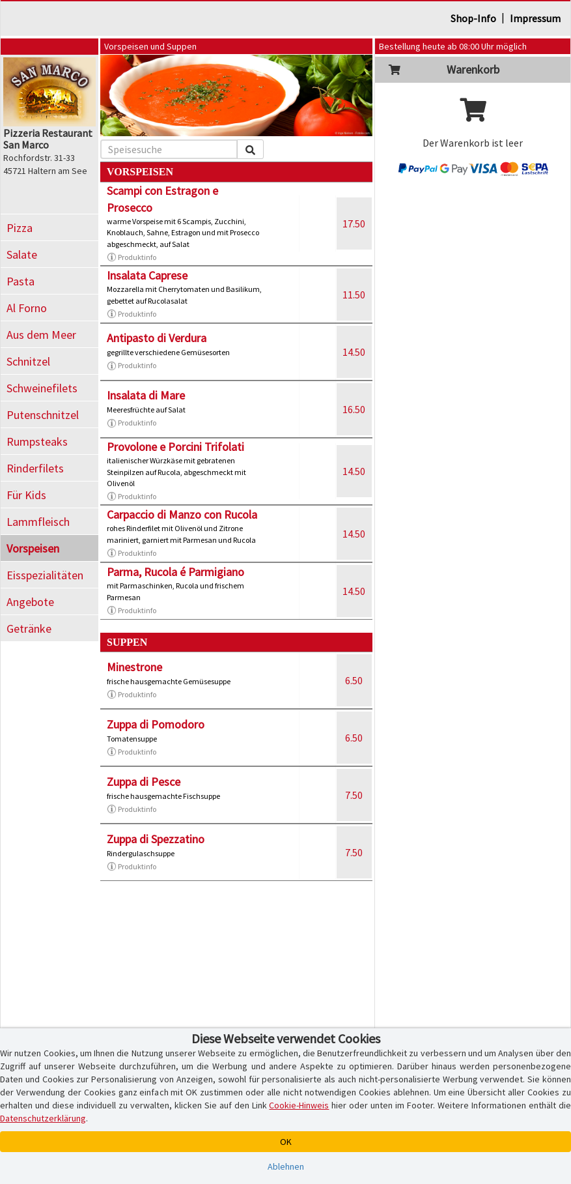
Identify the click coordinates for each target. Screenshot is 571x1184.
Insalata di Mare (146, 395)
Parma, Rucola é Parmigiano (175, 571)
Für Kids (26, 494)
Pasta (21, 281)
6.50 (354, 680)
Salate (22, 254)
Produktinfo (131, 257)
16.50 (353, 409)
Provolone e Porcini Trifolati (175, 446)
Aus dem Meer (41, 334)
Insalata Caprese (147, 275)
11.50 (353, 294)
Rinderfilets (35, 468)
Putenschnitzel (43, 414)
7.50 (354, 794)
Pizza (20, 227)
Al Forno (27, 307)
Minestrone (134, 666)
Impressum (535, 18)
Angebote (30, 601)
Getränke (29, 628)
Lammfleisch (38, 521)
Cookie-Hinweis (299, 1105)
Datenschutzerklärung (43, 1118)
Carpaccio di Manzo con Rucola (182, 514)
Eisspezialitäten (45, 575)
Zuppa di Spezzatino (155, 838)
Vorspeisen (33, 548)
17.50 (353, 223)
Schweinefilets (42, 388)
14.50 (353, 351)
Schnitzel (28, 361)
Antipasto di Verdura (156, 337)
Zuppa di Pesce (143, 781)
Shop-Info (473, 18)
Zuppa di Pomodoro (155, 724)
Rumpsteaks (37, 441)
